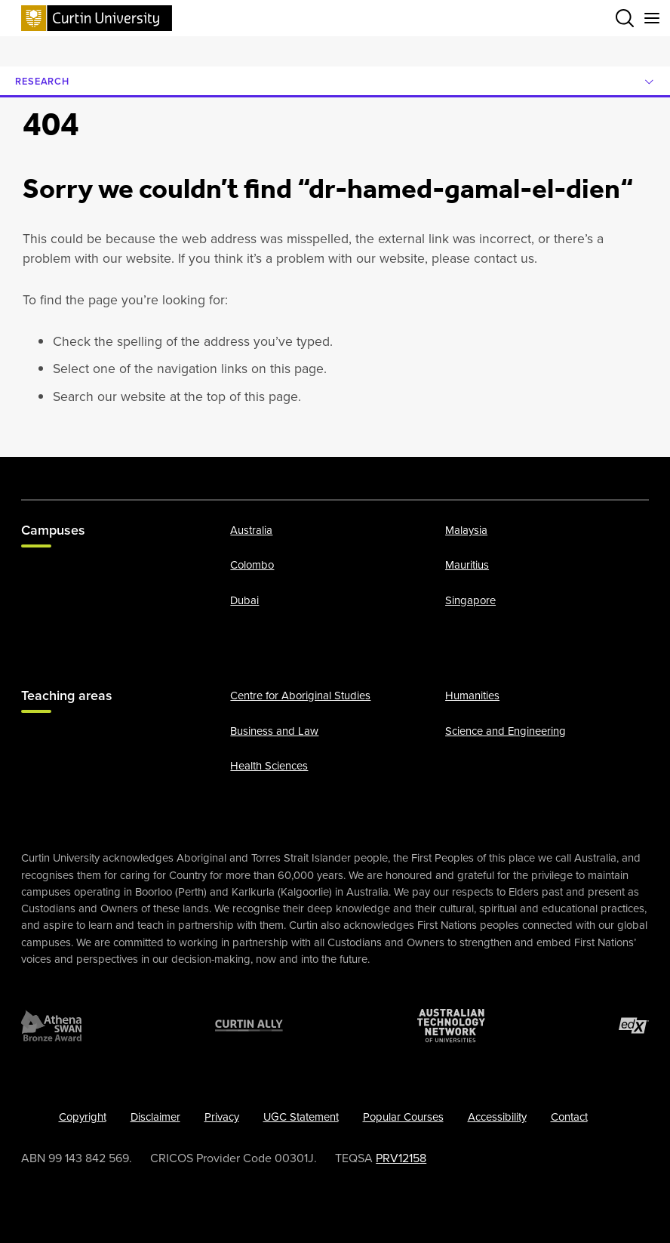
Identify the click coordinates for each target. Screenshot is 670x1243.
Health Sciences (269, 765)
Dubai (244, 600)
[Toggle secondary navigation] (652, 18)
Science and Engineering (505, 731)
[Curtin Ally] (249, 1025)
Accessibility (497, 1117)
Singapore (470, 600)
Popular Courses (403, 1117)
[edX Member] (634, 1025)
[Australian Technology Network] (451, 1025)
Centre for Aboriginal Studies (300, 695)
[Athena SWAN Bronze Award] (51, 1025)
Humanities (472, 695)
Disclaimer (155, 1117)
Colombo (252, 565)
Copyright (82, 1117)
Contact (569, 1117)
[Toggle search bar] (625, 18)
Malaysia (466, 530)
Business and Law (274, 731)
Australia (251, 530)
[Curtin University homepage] (96, 17)
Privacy (221, 1117)
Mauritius (467, 565)
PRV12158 (401, 1158)
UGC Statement (301, 1117)
